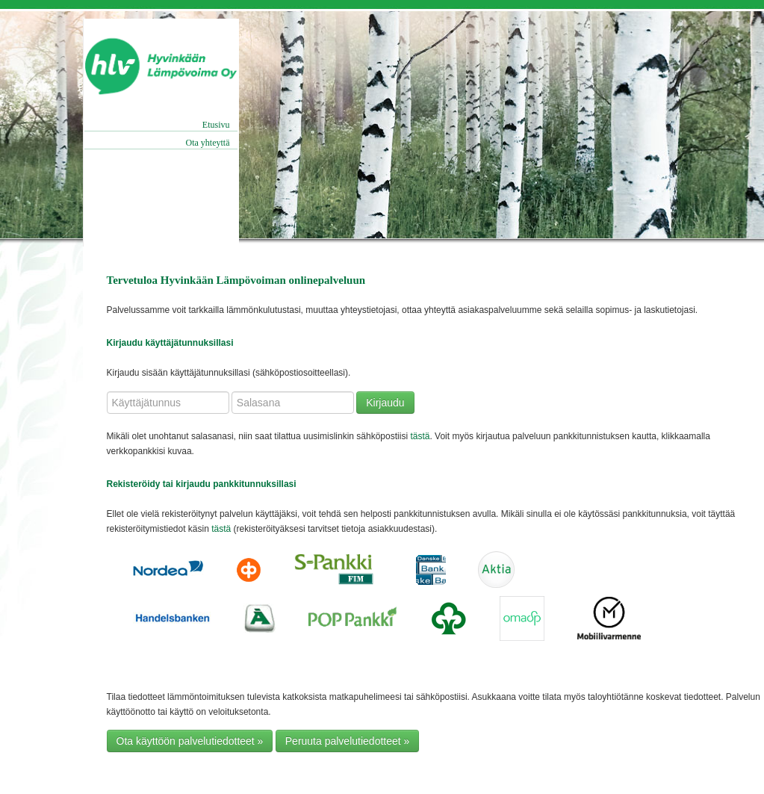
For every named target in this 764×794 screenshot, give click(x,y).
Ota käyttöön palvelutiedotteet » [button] (190, 741)
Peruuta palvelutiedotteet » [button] (347, 741)
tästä (419, 436)
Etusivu (216, 125)
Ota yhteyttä (208, 142)
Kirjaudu (385, 403)
